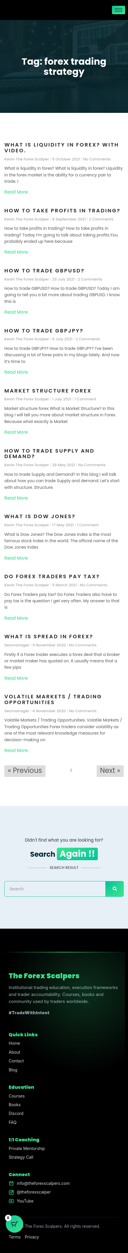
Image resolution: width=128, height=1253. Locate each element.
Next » (110, 770)
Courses (17, 1095)
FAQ (13, 1122)
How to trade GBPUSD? (44, 270)
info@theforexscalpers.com (43, 1183)
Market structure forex (48, 390)
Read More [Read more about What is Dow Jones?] (16, 558)
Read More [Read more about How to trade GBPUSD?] (16, 312)
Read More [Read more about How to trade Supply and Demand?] (16, 498)
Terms (15, 1236)
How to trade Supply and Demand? (49, 453)
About (14, 1052)
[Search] (114, 888)
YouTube (25, 1200)
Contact (16, 1060)
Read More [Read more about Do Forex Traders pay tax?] (16, 618)
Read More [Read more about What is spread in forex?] (16, 678)
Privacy (32, 1236)
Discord (16, 1113)
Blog (13, 1069)
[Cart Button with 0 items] (14, 1224)
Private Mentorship (27, 1148)
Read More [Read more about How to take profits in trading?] (16, 252)
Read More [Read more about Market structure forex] (16, 432)
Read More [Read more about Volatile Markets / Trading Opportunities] (16, 750)
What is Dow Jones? (39, 516)
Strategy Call (21, 1157)
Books (15, 1104)
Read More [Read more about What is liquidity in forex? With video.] (16, 192)
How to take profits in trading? (62, 210)
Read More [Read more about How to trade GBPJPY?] (16, 372)
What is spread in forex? (48, 636)
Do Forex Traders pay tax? (52, 576)
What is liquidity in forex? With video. (61, 147)
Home (14, 1043)
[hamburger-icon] (118, 10)
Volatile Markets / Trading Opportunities (53, 699)
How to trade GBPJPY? (44, 330)
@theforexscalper (34, 1191)
